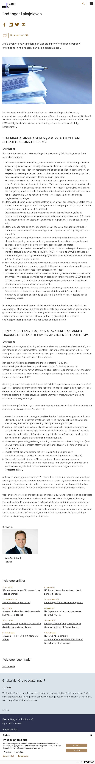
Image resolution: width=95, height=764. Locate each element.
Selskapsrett (8, 667)
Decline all (77, 750)
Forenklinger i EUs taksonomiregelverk (63, 603)
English (6, 735)
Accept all (76, 745)
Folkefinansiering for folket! (16, 603)
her (35, 700)
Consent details (8, 756)
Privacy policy (23, 756)
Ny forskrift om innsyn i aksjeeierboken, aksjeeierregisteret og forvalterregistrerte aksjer (63, 639)
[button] (4, 25)
